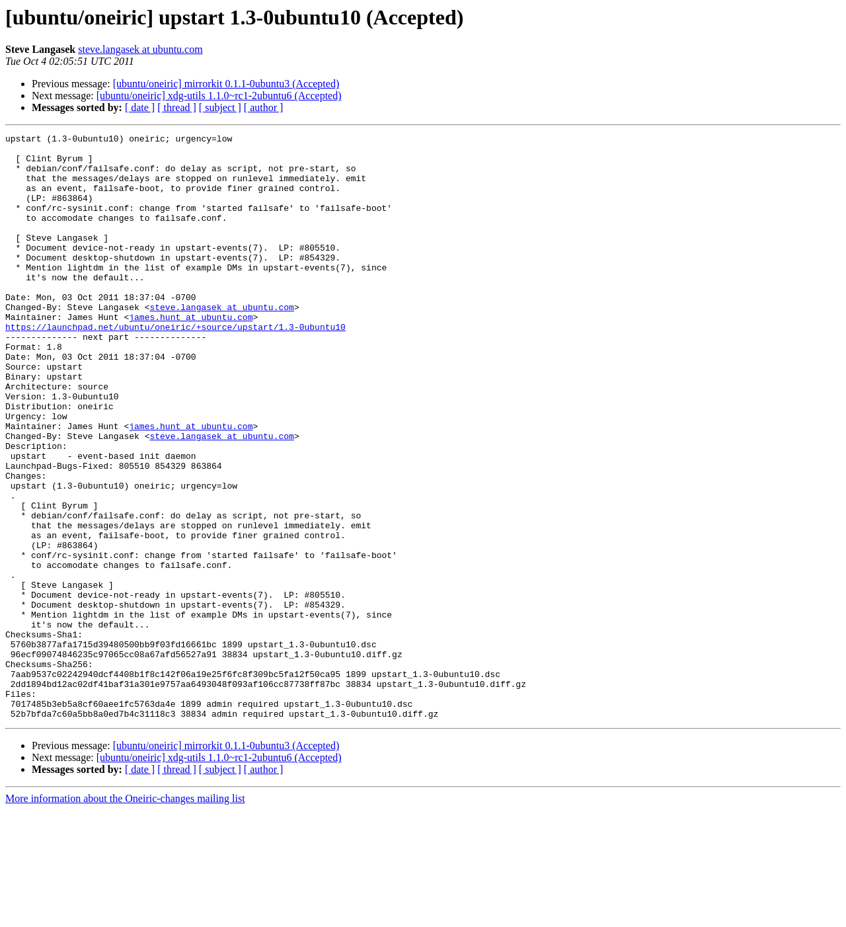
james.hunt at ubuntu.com (190, 354)
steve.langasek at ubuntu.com (140, 49)
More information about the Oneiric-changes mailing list (125, 915)
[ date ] (140, 107)
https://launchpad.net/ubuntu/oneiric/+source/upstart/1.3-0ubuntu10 (175, 366)
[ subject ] (220, 107)
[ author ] (264, 107)
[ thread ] (176, 107)
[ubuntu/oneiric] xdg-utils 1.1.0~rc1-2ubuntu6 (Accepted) (219, 95)
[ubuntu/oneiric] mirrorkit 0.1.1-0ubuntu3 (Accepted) (226, 83)
